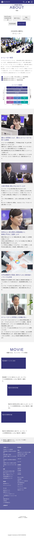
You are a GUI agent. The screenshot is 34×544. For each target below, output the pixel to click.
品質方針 (19, 468)
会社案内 (19, 464)
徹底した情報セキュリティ (8, 474)
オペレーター (21, 23)
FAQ (18, 450)
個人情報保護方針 (21, 482)
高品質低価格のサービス (8, 476)
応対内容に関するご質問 (22, 454)
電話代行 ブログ (21, 489)
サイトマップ (20, 486)
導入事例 (19, 447)
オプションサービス (7, 485)
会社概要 (19, 470)
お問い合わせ (20, 484)
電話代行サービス (6, 490)
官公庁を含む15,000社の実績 (7, 18)
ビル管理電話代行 (6, 502)
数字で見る (17, 18)
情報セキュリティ (26, 18)
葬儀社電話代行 (6, 498)
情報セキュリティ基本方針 (23, 480)
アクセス (19, 472)
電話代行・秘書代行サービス (8, 439)
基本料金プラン (6, 483)
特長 (4, 469)
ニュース (19, 461)
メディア (19, 458)
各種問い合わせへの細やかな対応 (9, 462)
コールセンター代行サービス (8, 493)
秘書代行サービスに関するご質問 (24, 452)
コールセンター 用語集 (22, 488)
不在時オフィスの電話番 (8, 449)
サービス (5, 488)
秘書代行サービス (6, 492)
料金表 (4, 481)
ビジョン (19, 466)
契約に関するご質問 (21, 455)
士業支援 (5, 500)
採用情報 (19, 474)
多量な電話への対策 (7, 454)
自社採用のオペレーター (8, 478)
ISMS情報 (19, 479)
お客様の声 (5, 505)
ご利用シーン (5, 447)
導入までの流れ (21, 477)
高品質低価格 (12, 23)
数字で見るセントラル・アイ (8, 472)
